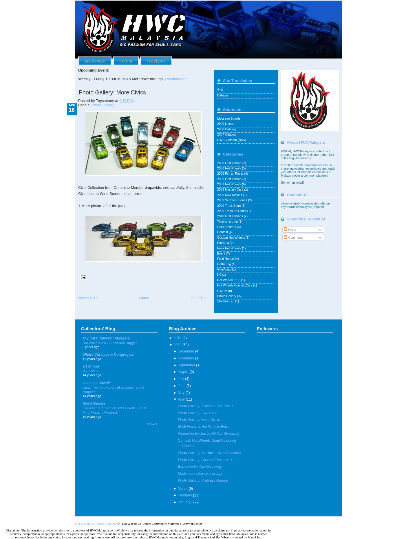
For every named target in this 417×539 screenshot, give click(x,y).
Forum (126, 61)
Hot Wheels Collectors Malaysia (95, 523)
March (183, 489)
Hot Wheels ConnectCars (235, 285)
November (186, 358)
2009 (177, 345)
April (181, 399)
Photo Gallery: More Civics (112, 92)
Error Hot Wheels (229, 248)
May (181, 393)
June (182, 386)
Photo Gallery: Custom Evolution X (205, 460)
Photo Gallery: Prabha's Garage (203, 480)
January (184, 502)
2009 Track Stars (229, 205)
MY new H (90, 371)
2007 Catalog (226, 134)
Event (221, 253)
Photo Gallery (103, 105)
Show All (152, 424)
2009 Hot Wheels (229, 184)
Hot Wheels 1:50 (229, 280)
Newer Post (88, 298)
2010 (177, 338)
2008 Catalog (226, 129)
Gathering (224, 264)
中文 (220, 89)
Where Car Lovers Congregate (108, 354)
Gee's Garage (94, 403)
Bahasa (222, 95)
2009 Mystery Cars (230, 189)
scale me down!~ (97, 383)
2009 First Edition (229, 179)
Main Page (95, 61)
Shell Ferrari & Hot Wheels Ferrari (204, 427)
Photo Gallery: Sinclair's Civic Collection (209, 453)
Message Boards (229, 118)
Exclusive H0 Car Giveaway (200, 467)
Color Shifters (227, 227)
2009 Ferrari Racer (230, 173)
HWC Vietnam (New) (231, 140)
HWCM (222, 291)
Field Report (226, 258)
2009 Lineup (225, 123)
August (183, 372)
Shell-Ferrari (226, 301)
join (289, 182)
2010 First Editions (230, 216)
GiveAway (224, 269)
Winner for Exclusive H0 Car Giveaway (208, 434)
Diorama (223, 242)
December (186, 351)
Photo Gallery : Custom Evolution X (205, 406)
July (181, 379)
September (186, 365)
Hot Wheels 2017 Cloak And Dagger (110, 343)
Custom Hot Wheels (231, 237)
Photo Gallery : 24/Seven (197, 413)
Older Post (200, 298)
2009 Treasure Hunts (232, 211)
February (185, 495)
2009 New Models (230, 195)
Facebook (156, 61)
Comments (293, 237)
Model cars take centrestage (200, 474)
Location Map (176, 79)
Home (144, 298)
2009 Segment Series (232, 200)
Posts (290, 229)
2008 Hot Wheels (229, 168)
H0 (219, 274)
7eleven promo (228, 221)
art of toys (91, 366)
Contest (223, 232)
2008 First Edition (229, 163)
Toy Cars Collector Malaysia (106, 338)
